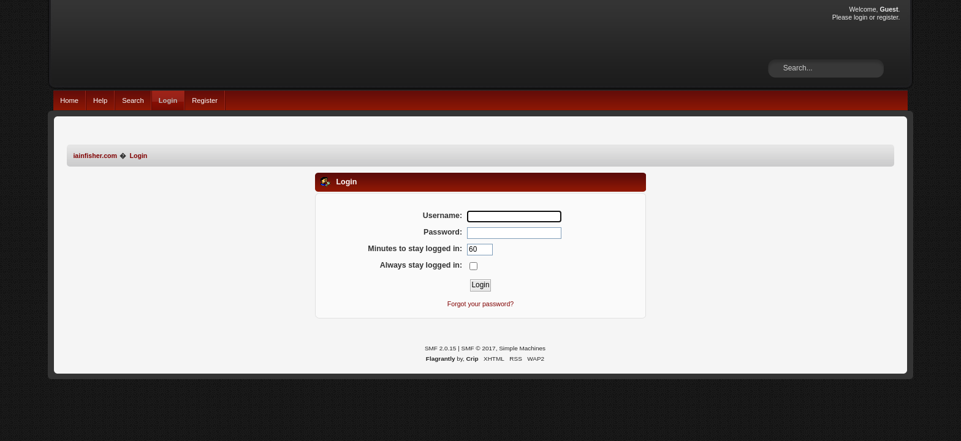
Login (168, 100)
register (887, 17)
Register (205, 100)
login (860, 17)
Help (100, 100)
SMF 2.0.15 (441, 348)
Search (133, 100)
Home (69, 100)
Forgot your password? (480, 303)
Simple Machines (522, 348)
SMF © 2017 (479, 348)
